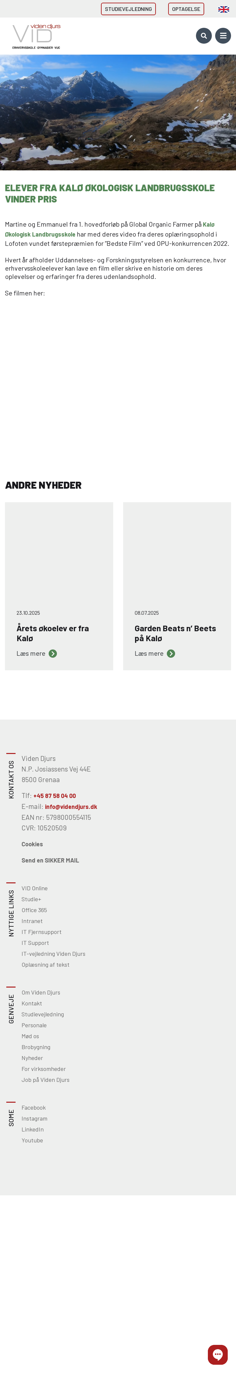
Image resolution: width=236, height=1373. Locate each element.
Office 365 (34, 909)
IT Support (35, 942)
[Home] (34, 36)
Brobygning (36, 1046)
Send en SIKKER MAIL (50, 860)
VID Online (35, 888)
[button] (218, 1355)
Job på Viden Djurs (46, 1079)
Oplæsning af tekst (46, 964)
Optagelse (186, 9)
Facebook (34, 1107)
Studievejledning (128, 9)
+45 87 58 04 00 (54, 795)
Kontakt (32, 1003)
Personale (34, 1025)
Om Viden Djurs (41, 992)
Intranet (32, 920)
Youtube (32, 1140)
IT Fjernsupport (42, 931)
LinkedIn (33, 1129)
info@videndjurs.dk (71, 806)
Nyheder (32, 1057)
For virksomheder (44, 1068)
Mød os (30, 1036)
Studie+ (31, 899)
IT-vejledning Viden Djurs (53, 953)
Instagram (34, 1118)
